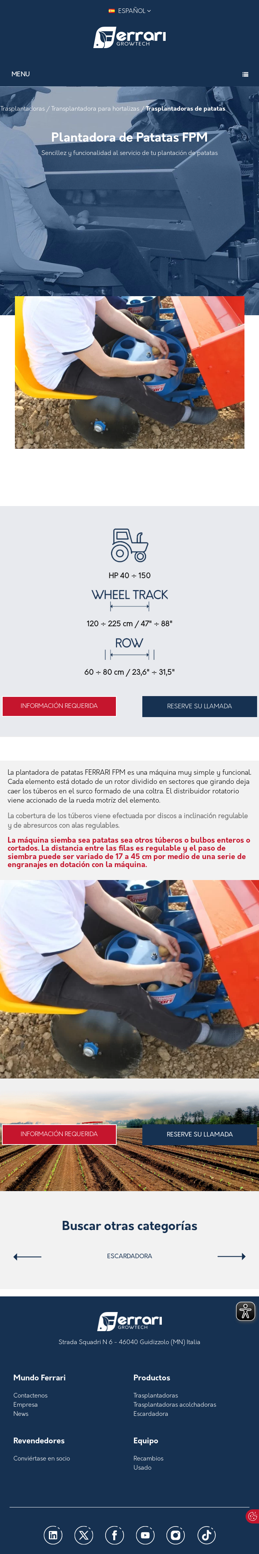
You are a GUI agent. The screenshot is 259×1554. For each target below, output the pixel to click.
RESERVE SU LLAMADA (199, 707)
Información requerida (59, 706)
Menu (20, 75)
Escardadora (129, 1257)
